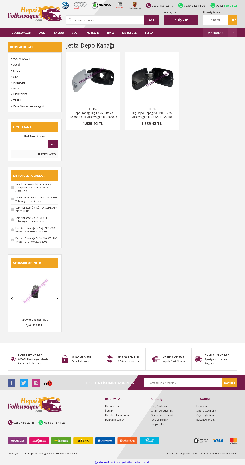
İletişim (109, 410)
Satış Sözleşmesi (160, 406)
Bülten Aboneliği (205, 419)
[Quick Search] (28, 143)
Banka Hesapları (115, 419)
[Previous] (12, 298)
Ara (53, 144)
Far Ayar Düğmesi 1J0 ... (34, 319)
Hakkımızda (112, 406)
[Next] (57, 298)
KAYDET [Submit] (229, 383)
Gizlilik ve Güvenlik (162, 410)
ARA (151, 20)
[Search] (112, 20)
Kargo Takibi (158, 424)
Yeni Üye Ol (170, 12)
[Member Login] (181, 20)
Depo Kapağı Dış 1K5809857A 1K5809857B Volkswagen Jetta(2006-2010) (93, 115)
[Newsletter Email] (190, 382)
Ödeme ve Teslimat (162, 415)
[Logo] (35, 13)
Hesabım (201, 406)
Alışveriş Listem (205, 415)
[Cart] (220, 20)
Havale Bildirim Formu (117, 415)
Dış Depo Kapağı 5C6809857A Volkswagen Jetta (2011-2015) (151, 115)
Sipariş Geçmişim (206, 410)
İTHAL (93, 109)
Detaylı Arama (47, 154)
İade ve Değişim (160, 419)
